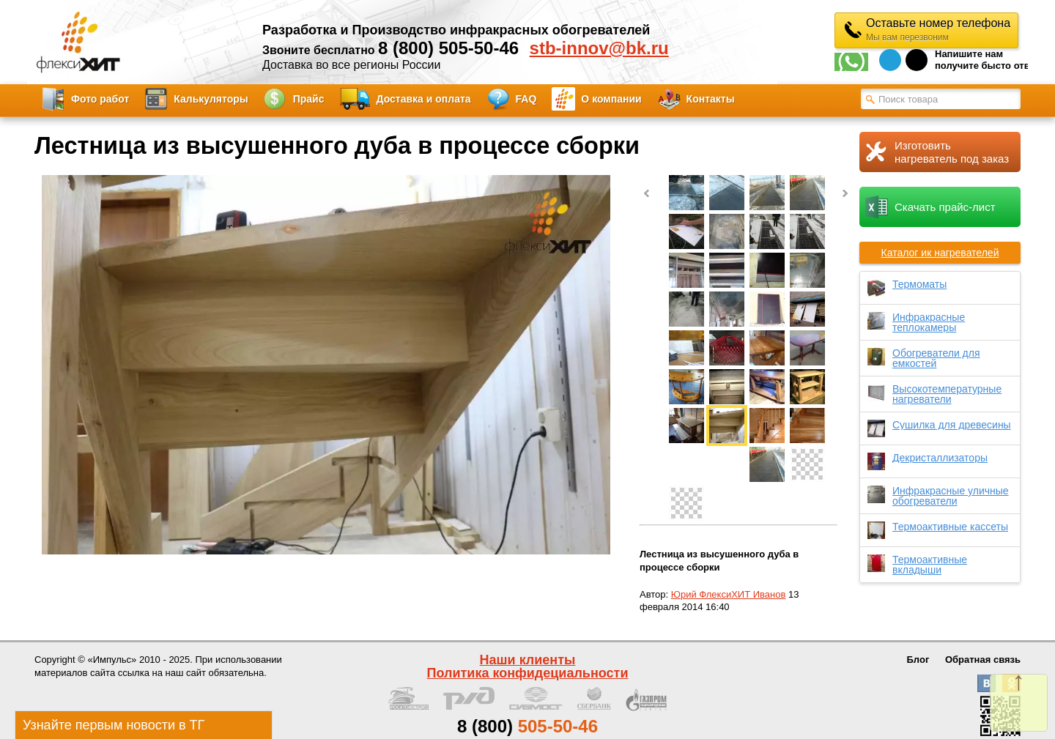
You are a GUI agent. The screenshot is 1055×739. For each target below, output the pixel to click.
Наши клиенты (528, 660)
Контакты (710, 99)
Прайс (309, 99)
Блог (918, 659)
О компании (611, 99)
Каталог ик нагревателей (940, 253)
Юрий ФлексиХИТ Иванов (728, 594)
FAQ (526, 99)
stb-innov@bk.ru (599, 48)
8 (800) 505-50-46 (448, 48)
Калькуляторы (211, 99)
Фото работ (100, 99)
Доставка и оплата (424, 99)
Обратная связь (983, 659)
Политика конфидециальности (528, 673)
